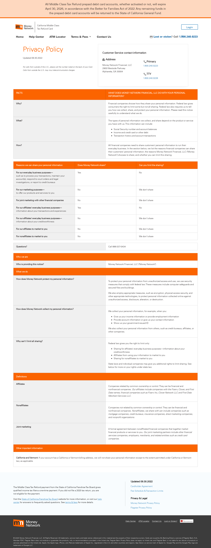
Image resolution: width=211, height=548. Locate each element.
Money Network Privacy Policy (145, 503)
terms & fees (71, 502)
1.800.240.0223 (188, 36)
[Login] (190, 27)
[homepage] (24, 26)
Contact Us (156, 521)
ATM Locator (143, 521)
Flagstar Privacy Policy (141, 507)
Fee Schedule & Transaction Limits (147, 490)
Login (189, 27)
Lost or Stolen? (170, 521)
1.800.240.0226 (150, 78)
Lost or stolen (162, 36)
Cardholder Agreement (141, 486)
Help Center (131, 521)
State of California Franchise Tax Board (40, 499)
